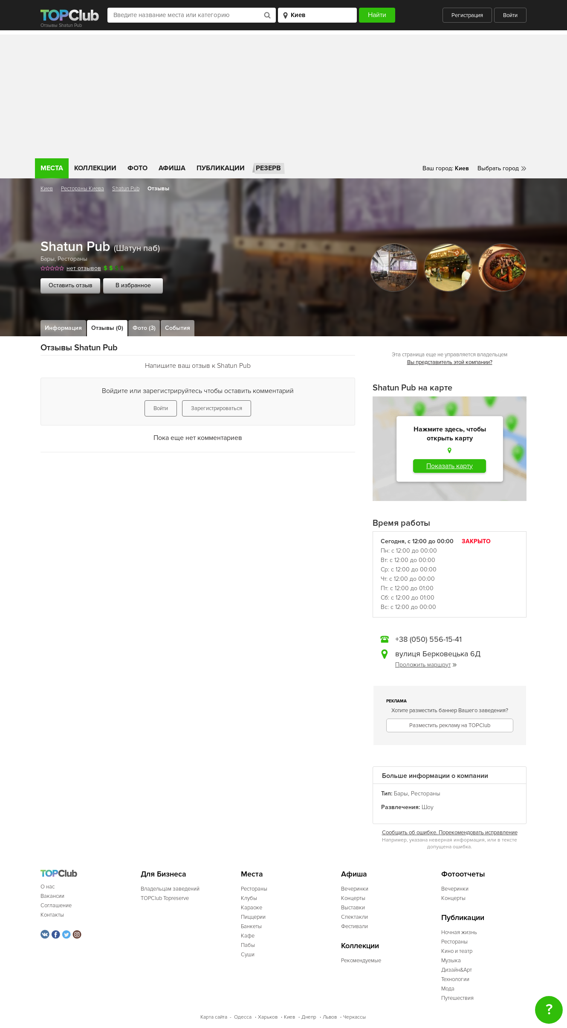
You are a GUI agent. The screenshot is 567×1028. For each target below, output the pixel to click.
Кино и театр (456, 951)
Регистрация (467, 15)
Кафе (248, 935)
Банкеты (251, 926)
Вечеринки (354, 888)
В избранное (133, 285)
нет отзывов (84, 268)
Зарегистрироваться (216, 408)
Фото (137, 168)
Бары (47, 258)
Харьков (268, 1017)
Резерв (268, 168)
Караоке (251, 907)
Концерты (353, 898)
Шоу (428, 807)
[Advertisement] (283, 94)
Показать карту (449, 466)
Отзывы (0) (107, 328)
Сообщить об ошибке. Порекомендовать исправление (450, 832)
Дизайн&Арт (456, 970)
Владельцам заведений (170, 888)
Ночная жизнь (459, 932)
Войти (510, 15)
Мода (447, 988)
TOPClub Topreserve (165, 898)
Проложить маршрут (426, 664)
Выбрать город (498, 168)
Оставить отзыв (71, 285)
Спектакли (354, 917)
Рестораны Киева (82, 188)
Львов (330, 1017)
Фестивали (354, 926)
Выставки (353, 907)
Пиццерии (253, 917)
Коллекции (95, 168)
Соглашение (56, 905)
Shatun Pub (125, 188)
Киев (46, 188)
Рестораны (72, 258)
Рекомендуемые (361, 960)
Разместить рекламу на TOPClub (449, 725)
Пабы (248, 945)
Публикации (221, 168)
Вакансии (52, 896)
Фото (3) (144, 328)
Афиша (172, 168)
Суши (248, 954)
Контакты (52, 915)
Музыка (451, 960)
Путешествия (457, 998)
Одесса (243, 1017)
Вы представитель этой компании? (449, 362)
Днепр (308, 1017)
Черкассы (354, 1017)
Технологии (455, 979)
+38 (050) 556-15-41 (428, 639)
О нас (47, 886)
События (177, 328)
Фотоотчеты (463, 874)
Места (51, 168)
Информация (63, 328)
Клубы (249, 898)
